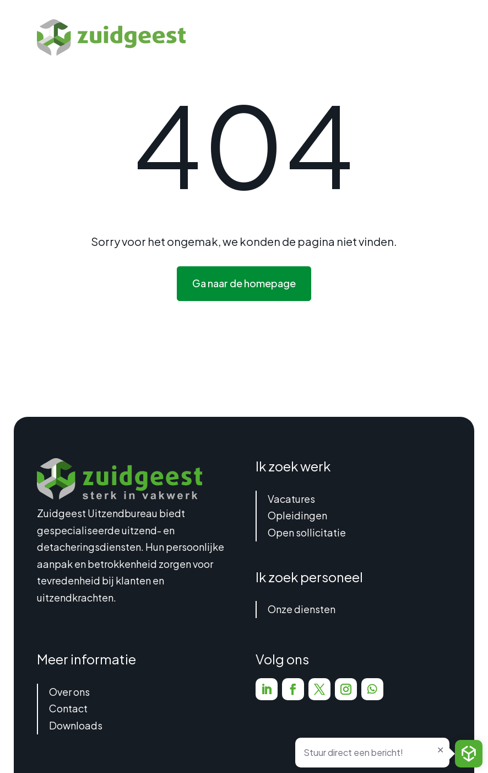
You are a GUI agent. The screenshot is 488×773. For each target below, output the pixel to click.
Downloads (75, 725)
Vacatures (291, 498)
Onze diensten (301, 609)
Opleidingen (297, 515)
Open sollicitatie (307, 532)
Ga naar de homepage (244, 283)
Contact (68, 708)
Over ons (69, 691)
